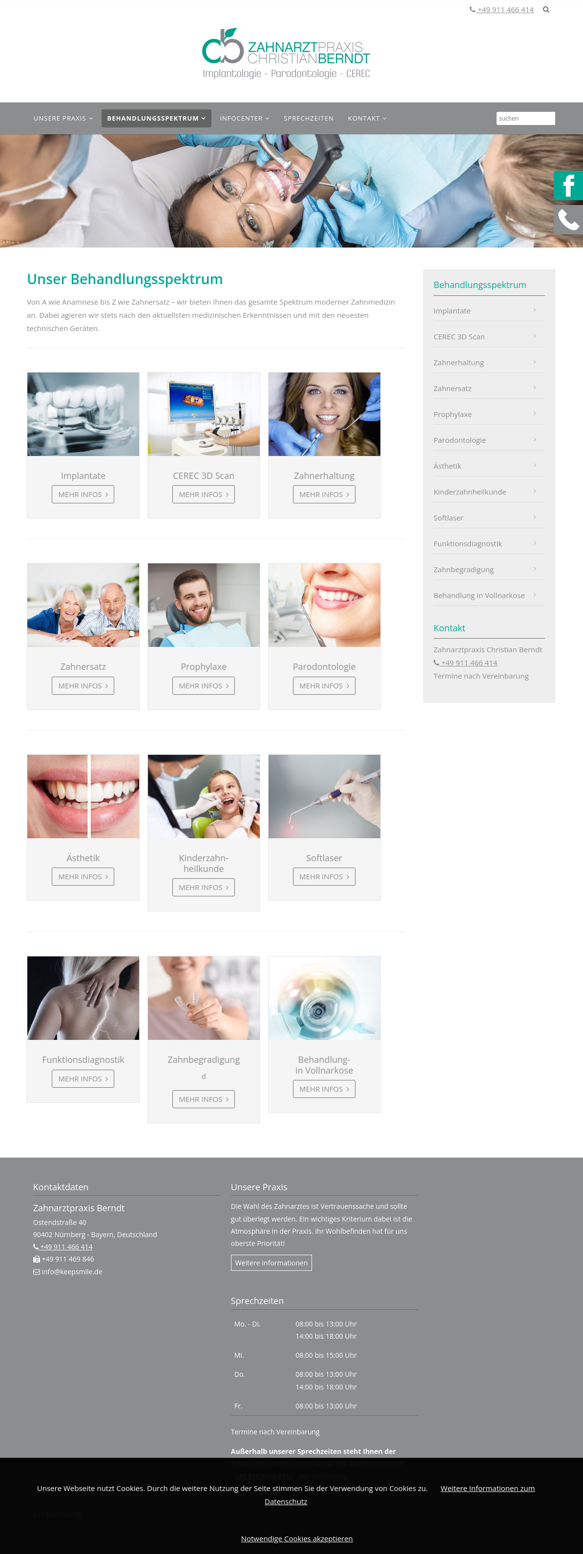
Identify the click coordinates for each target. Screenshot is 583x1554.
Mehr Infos (81, 494)
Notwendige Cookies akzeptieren (297, 1538)
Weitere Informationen (271, 1262)
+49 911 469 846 (67, 1259)
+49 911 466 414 (505, 9)
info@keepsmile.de (71, 1271)
